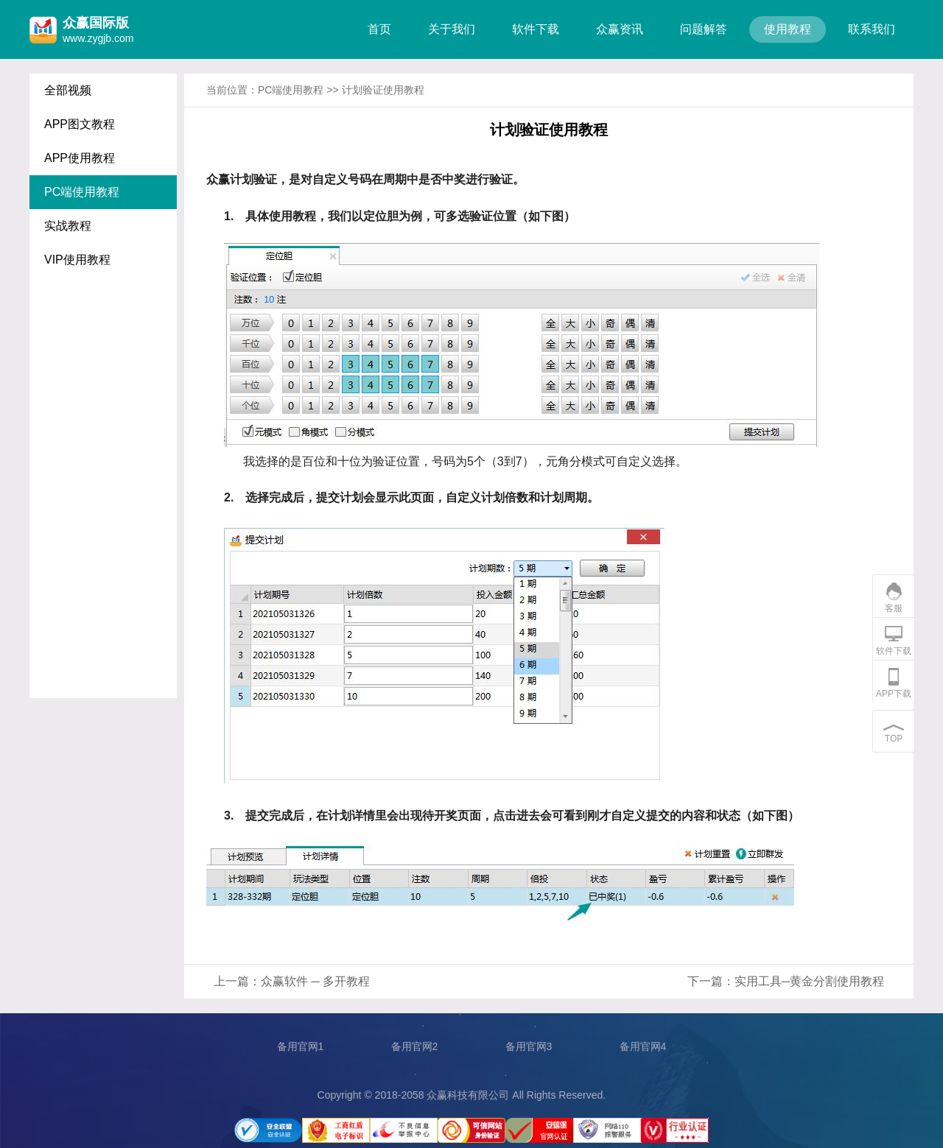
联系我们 (871, 29)
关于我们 (451, 29)
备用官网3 (529, 1046)
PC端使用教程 (81, 192)
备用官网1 (300, 1046)
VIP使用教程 (77, 259)
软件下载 (535, 29)
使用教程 (787, 29)
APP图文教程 (79, 124)
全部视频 (67, 90)
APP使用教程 (79, 158)
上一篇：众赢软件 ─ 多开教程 (292, 981)
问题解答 (703, 29)
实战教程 (67, 225)
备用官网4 (643, 1046)
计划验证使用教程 (383, 90)
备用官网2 (414, 1046)
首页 (379, 29)
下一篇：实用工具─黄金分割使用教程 (785, 981)
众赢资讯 (619, 29)
